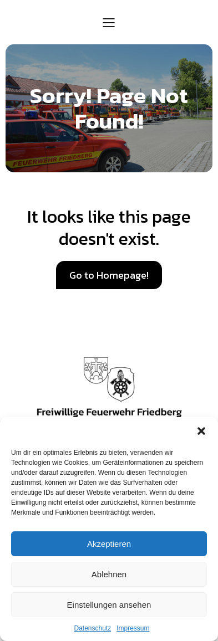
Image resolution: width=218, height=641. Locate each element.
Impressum (132, 628)
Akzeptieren (109, 543)
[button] (201, 431)
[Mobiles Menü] (109, 22)
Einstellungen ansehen (109, 604)
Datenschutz (92, 628)
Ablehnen (109, 574)
